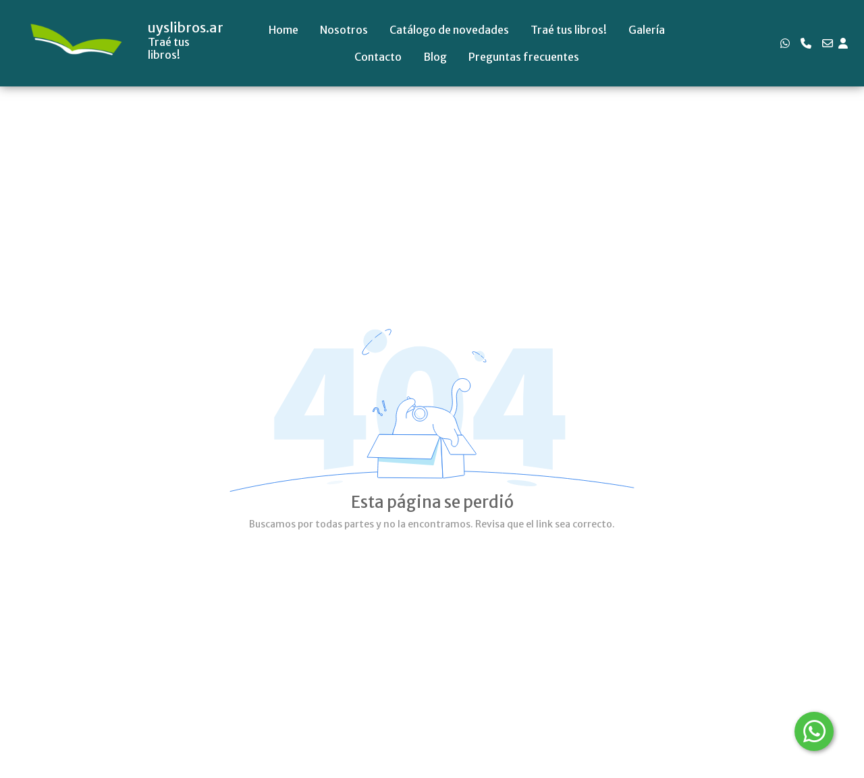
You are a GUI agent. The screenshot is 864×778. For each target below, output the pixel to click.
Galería (646, 29)
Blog (435, 56)
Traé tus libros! (569, 29)
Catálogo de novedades (449, 29)
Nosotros (344, 29)
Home (283, 29)
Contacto (378, 56)
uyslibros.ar (185, 28)
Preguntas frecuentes (523, 56)
